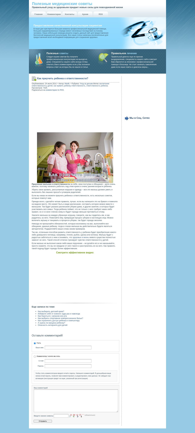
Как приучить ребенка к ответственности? (62, 78)
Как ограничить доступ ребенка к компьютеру (59, 320)
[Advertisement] (51, 112)
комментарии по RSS (55, 90)
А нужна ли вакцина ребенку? (51, 323)
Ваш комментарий (41, 388)
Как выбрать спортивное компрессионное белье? (60, 318)
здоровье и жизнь (81, 237)
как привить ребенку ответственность (69, 86)
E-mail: (41, 361)
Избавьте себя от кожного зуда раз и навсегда (59, 314)
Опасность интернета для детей (52, 325)
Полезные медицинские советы (62, 4)
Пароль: (41, 366)
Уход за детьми (86, 84)
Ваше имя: (40, 347)
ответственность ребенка (97, 86)
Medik (67, 84)
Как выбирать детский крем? (51, 311)
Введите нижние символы (43, 420)
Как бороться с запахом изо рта (52, 316)
